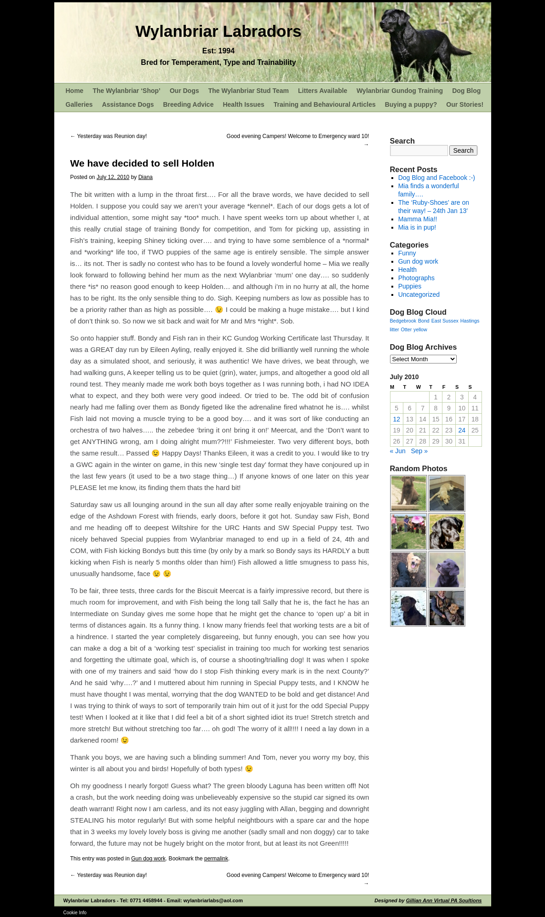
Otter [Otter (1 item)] (406, 329)
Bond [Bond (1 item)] (424, 320)
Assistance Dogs (128, 104)
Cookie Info (75, 912)
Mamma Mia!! (417, 219)
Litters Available (322, 90)
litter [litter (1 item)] (394, 329)
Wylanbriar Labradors (218, 31)
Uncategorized (419, 294)
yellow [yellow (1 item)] (420, 329)
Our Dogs (184, 90)
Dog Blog (466, 90)
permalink (216, 858)
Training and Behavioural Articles (325, 104)
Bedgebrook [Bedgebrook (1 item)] (403, 320)
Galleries (79, 104)
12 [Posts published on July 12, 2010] (396, 419)
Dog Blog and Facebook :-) (436, 177)
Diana (145, 177)
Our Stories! (464, 104)
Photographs (416, 278)
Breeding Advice (188, 104)
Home (75, 90)
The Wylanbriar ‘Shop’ (126, 90)
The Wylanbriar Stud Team (248, 90)
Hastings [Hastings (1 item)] (469, 320)
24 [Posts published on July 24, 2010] (462, 430)
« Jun (398, 451)
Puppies (410, 286)
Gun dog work (148, 858)
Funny (407, 253)
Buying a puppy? (411, 104)
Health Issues (243, 104)
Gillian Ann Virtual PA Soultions (444, 900)
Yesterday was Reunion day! (108, 136)
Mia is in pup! (417, 227)
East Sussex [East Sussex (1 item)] (445, 320)
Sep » (419, 451)
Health (407, 269)
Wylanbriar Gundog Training (399, 90)
